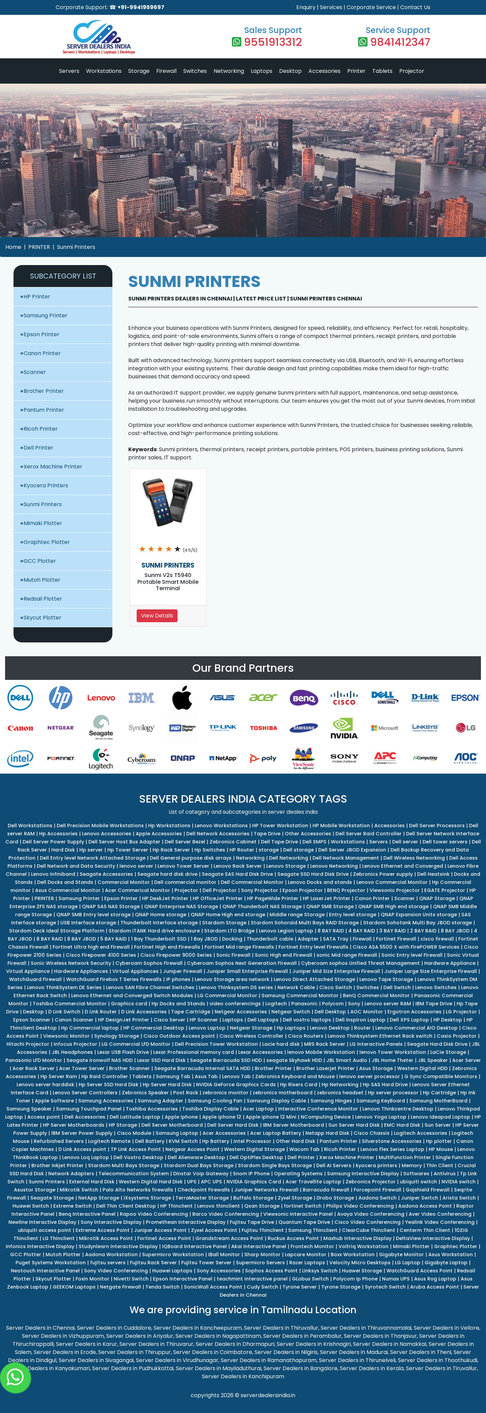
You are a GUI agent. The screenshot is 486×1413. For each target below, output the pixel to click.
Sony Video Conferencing (116, 1270)
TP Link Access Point (136, 1149)
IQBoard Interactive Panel (194, 1246)
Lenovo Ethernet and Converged (402, 866)
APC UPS (211, 1181)
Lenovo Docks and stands (320, 882)
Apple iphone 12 (221, 1117)
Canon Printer (42, 353)
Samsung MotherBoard (438, 1100)
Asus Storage (376, 1068)
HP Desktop (447, 1019)
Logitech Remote (109, 1141)
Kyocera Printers (46, 485)
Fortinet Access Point (164, 1238)
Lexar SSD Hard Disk (161, 1060)
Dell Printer (38, 448)
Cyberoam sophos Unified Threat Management (360, 963)
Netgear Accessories (241, 1011)
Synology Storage (116, 1036)
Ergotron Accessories (414, 1011)
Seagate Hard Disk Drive (437, 1044)
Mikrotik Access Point (106, 1238)
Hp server (91, 849)
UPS (191, 1181)
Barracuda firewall (326, 1189)
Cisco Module (134, 1133)
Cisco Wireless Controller (251, 1036)
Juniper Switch (419, 1197)
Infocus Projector (75, 1044)
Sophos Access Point (271, 1270)
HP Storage (123, 1125)
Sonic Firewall (233, 955)
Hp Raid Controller (104, 1076)
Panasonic (304, 1003)
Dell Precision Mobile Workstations (100, 825)
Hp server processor (393, 1092)
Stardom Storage (224, 922)
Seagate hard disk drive (167, 874)
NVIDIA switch (458, 1181)
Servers (69, 71)
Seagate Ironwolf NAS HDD (99, 1060)
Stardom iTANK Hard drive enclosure (154, 930)
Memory (412, 1165)
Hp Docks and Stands (178, 1003)
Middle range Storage (297, 914)
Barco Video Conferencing (225, 1214)
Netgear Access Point (192, 1149)
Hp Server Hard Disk (167, 1084)
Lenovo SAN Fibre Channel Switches (150, 987)
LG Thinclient (59, 1238)
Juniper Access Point (160, 1230)
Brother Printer (44, 391)
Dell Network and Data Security (76, 866)
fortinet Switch (303, 1206)
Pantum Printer (44, 410)
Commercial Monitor (124, 882)
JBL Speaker (433, 1060)
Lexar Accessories (260, 1052)
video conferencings (235, 1003)
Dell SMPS (314, 841)
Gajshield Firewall (428, 1189)
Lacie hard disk (281, 1044)
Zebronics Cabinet (233, 841)
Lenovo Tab (236, 1076)
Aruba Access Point (434, 1287)
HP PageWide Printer (272, 898)
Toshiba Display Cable (210, 1108)
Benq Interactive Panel (87, 1214)
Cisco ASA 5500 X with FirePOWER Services (406, 947)
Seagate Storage (52, 1197)
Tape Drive (267, 833)
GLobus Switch (310, 1278)
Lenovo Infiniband (53, 874)
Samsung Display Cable (276, 1100)
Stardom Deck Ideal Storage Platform (56, 930)
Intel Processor (252, 1141)
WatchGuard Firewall (35, 979)
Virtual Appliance (28, 971)
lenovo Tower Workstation (392, 1052)
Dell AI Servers (333, 1165)
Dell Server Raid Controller (368, 833)
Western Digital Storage (254, 1149)
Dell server (405, 841)
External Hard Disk (91, 1181)
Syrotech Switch (385, 1287)
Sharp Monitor (262, 1254)
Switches (195, 71)
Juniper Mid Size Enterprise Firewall (336, 971)
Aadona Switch (377, 1197)
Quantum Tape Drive (304, 1222)
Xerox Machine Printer (53, 466)
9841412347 (400, 42)
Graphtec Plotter (47, 542)
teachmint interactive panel (252, 1278)
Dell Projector (219, 890)
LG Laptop (407, 1262)
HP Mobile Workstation (341, 825)
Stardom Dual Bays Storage (199, 1165)
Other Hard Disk (295, 1141)
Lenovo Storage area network (232, 979)
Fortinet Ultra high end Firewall (91, 947)
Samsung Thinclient (313, 1230)
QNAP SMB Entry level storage (93, 914)
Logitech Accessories (420, 1133)
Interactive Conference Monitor (318, 1108)
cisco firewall (437, 938)
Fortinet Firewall (396, 938)
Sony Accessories (219, 1270)
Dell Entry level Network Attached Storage (92, 858)
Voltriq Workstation (363, 1246)
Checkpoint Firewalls (204, 1189)
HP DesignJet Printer (123, 1019)
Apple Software (54, 1100)
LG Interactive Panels (376, 1044)
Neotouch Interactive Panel (45, 1270)
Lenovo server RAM (387, 1003)
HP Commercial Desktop (153, 1028)
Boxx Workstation (353, 1254)
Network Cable (296, 987)
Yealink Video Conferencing (440, 1222)
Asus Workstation (450, 1254)
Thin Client (439, 1165)
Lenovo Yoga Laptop (380, 1117)
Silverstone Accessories (392, 1141)
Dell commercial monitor (185, 882)
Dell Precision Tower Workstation (216, 1044)
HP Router (242, 849)
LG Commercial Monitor (227, 995)
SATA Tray (335, 938)
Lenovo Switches (436, 987)
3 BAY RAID (392, 930)
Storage (139, 71)
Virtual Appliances (135, 971)
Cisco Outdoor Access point (179, 1036)
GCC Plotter (40, 561)
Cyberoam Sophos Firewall (149, 963)
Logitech (276, 1003)
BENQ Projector (346, 890)
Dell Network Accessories (217, 833)
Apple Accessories (159, 833)
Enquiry (306, 7)
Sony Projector (259, 890)
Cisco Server (169, 1019)
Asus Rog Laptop (435, 1278)
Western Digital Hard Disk (151, 1181)
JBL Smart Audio (346, 1060)
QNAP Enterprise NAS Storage (181, 906)
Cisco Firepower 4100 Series (101, 955)
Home (13, 247)
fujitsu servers (108, 1262)
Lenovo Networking (334, 866)
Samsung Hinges (331, 1100)
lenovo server (136, 866)
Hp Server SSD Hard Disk (108, 1084)
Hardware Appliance (450, 963)
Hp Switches (209, 849)
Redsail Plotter (43, 599)
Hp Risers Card (298, 1084)
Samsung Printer (46, 315)
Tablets (382, 71)
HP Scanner (204, 1019)
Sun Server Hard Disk (354, 1125)
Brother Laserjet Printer (325, 1068)
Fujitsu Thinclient (263, 1230)
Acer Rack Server (33, 1068)
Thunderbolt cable (270, 938)
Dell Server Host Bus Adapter (124, 841)
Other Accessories (308, 833)
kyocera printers (376, 1165)
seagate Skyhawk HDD (294, 1060)
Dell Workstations (30, 825)
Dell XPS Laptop (409, 1019)
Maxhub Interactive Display (357, 1238)
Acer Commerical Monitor (137, 890)
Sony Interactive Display (111, 1222)
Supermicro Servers (260, 1262)
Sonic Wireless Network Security (71, 963)
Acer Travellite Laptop (313, 1181)
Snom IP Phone (251, 1173)
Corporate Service (371, 7)
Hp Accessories (58, 833)
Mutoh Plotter (42, 580)
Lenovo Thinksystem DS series (236, 987)
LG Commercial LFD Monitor (136, 1044)
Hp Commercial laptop (90, 1028)
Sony (354, 1003)
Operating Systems (298, 1173)
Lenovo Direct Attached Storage (314, 979)
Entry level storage (352, 914)
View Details (157, 615)
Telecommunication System (134, 1173)
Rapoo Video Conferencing (154, 1214)
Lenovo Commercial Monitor (392, 882)
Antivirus (445, 1173)
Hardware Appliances (81, 971)
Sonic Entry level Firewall (411, 955)
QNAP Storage (437, 898)
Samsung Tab (173, 1076)
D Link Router (101, 1011)
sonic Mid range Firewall (347, 955)
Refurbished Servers (59, 1141)
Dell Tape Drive (279, 841)
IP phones (178, 979)
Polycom (333, 1003)
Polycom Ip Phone (355, 1278)
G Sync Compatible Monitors (440, 1076)
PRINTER (39, 247)
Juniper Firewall (182, 971)
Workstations (104, 71)
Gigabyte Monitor (401, 1254)
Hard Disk (63, 849)
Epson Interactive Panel (182, 1278)
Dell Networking (288, 858)
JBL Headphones (72, 1052)
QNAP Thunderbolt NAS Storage (262, 906)
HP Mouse (441, 1149)
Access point (43, 1117)
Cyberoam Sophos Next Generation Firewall (242, 963)
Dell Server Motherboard (172, 1125)
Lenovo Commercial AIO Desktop (416, 1028)
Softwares (416, 1173)
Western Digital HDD (422, 1068)
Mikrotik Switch (79, 1189)
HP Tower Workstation (280, 825)
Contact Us (415, 7)
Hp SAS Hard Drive (385, 1084)
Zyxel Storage (295, 1197)
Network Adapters (71, 1173)
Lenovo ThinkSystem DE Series (64, 987)
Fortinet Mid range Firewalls (239, 947)
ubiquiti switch (418, 1181)
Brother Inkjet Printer (57, 1165)
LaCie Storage (448, 1052)
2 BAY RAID (423, 930)
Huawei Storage (362, 1270)
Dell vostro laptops (307, 1019)
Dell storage (298, 849)
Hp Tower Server (127, 849)
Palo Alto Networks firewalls (138, 1189)
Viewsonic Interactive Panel (298, 1214)
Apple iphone (181, 1117)
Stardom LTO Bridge (229, 930)
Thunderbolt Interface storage (159, 922)
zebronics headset (340, 1092)
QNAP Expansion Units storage (419, 914)
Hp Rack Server (171, 849)
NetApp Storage (98, 1197)
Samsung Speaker (29, 1108)
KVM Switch (183, 1141)
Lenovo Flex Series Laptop (392, 1149)
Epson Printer (41, 334)
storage (269, 849)
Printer (356, 71)
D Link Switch (64, 1011)
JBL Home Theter (392, 1060)
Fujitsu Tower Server (206, 1262)
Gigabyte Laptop (446, 1262)
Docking (232, 938)
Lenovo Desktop (330, 1028)
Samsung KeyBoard (380, 1100)
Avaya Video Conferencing (370, 1214)
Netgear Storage (251, 1028)
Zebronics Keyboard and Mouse (295, 1076)
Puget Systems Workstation (51, 1262)
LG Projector (461, 1011)
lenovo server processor (369, 1076)
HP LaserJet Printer (326, 898)
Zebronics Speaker (145, 1092)
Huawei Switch (30, 1206)
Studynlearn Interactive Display (118, 1246)
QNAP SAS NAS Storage (111, 906)
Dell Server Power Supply (53, 841)
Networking (229, 71)
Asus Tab (206, 1076)
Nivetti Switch (131, 1278)
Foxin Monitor (92, 1278)
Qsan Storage (261, 1206)
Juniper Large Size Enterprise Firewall (430, 971)
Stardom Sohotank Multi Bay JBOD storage (417, 922)
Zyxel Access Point (214, 1230)
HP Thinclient (176, 1206)
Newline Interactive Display (42, 1222)
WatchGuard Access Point (419, 1270)
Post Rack (185, 1092)
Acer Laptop (258, 1108)
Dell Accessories (84, 1117)
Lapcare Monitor (305, 1254)
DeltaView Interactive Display (433, 1238)
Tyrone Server (299, 1287)
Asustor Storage (34, 1189)
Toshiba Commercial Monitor (70, 1003)
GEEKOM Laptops (74, 1287)
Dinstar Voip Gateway (200, 1173)
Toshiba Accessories (152, 1108)
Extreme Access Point (103, 1230)
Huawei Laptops (172, 1270)
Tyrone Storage (340, 1287)
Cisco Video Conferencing (367, 1222)
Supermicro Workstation (173, 1254)
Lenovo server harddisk (45, 1084)
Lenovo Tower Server (183, 866)
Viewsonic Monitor (66, 1036)
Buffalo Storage (253, 1197)
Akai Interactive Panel (258, 1246)
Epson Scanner (31, 1019)
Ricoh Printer (41, 429)
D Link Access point (82, 1149)
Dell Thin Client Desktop (126, 1206)
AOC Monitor (366, 1011)
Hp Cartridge (439, 1092)
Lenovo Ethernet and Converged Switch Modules (132, 995)
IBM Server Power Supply (81, 1133)
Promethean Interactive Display (185, 1222)
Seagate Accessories (106, 874)
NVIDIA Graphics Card (253, 1181)
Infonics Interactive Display (40, 1246)
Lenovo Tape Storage (386, 979)
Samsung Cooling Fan (215, 1100)
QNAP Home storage (160, 914)
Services (331, 7)
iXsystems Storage (147, 1197)
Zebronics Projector (371, 1181)
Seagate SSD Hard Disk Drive (313, 874)
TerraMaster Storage (202, 1197)
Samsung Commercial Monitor (300, 995)
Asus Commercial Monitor (68, 890)
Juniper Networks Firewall (266, 1189)
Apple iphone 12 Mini (271, 1117)
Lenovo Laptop (207, 1028)
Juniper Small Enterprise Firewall (247, 971)
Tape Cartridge (190, 1011)
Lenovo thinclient (218, 1206)
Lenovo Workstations (221, 825)
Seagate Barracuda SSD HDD (226, 1060)
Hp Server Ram (58, 1076)
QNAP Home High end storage (228, 914)
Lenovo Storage (286, 866)
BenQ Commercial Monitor (376, 995)
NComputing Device (326, 1117)
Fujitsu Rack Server (153, 1262)
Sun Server (438, 1125)
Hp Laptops (291, 1028)
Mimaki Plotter (43, 523)
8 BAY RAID (331, 930)
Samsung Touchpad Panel (89, 1108)
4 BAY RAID (361, 930)
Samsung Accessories (105, 1100)
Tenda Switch (162, 1287)
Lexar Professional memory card (193, 1052)
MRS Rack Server (324, 1044)
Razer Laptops (307, 1262)
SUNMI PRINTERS (167, 565)
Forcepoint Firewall (377, 1189)
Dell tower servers (445, 841)
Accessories (324, 71)
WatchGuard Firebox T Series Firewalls (114, 979)
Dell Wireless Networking (414, 858)
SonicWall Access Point (213, 1287)
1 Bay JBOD (204, 938)
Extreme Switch (72, 1206)
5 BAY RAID (113, 938)
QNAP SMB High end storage (393, 906)
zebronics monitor (225, 1092)
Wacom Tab (304, 1149)
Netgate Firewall (120, 1287)
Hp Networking (340, 1084)
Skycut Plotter (42, 618)
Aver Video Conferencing (440, 1214)
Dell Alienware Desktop (196, 1157)
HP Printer (37, 296)
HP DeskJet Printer (165, 898)
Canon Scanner (74, 1019)
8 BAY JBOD (455, 930)
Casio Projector (457, 1036)
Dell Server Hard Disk (233, 1125)
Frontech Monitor (312, 1246)
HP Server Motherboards (73, 1125)
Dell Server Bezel (185, 841)
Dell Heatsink (433, 874)
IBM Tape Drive (433, 1003)
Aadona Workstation (111, 1254)
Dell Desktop (330, 1011)
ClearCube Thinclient (368, 1230)
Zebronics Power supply (383, 874)
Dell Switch (397, 987)
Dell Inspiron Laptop (360, 1019)
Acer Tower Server (82, 1068)
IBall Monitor (224, 1254)
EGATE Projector (444, 890)
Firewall (166, 71)
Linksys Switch (320, 1270)
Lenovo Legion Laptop (286, 930)
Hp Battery (215, 1141)
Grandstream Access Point (229, 1238)
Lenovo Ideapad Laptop (440, 1117)
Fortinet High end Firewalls (167, 947)
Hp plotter (439, 1141)
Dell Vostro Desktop (138, 1157)
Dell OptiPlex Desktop (256, 1157)
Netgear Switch (290, 1011)
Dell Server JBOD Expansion (352, 849)
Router (362, 1028)
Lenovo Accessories (106, 833)
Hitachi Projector (27, 1044)
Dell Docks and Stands (65, 882)
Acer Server (466, 1060)
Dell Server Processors (437, 825)
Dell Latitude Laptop (135, 1117)
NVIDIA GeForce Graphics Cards (236, 1084)
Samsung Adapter (160, 1100)
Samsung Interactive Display (363, 1173)
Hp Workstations (169, 825)
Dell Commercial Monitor (252, 882)
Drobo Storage (335, 1197)
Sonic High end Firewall (283, 955)
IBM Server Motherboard (293, 1125)
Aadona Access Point (425, 1206)
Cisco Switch (335, 987)
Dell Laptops (262, 1019)
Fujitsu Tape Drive (252, 1222)
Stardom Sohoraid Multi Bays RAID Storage (305, 922)
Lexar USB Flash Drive (123, 1052)
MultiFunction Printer (405, 1157)
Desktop (290, 71)
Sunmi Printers (76, 247)
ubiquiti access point (44, 1230)
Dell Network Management (346, 858)
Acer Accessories (224, 1133)
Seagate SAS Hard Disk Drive (237, 874)
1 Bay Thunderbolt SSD (158, 938)
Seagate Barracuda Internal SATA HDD (202, 1068)
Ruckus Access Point (293, 1238)
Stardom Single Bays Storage (275, 1165)
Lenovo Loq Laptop (85, 1157)
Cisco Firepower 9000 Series (176, 955)
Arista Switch (459, 1197)
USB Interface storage (88, 922)
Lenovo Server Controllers (85, 1092)
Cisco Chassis (371, 1133)
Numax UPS (396, 1278)
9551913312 (273, 42)
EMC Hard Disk (402, 1125)
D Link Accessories (144, 1011)
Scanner (35, 372)
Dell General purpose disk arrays (191, 858)
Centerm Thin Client (425, 1230)
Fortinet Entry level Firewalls (313, 947)
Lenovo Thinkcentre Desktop (397, 1108)
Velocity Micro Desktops (359, 1262)
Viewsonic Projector (395, 890)
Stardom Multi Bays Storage (123, 1165)
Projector (411, 71)
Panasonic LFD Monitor (33, 1060)
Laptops (261, 71)
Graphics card (129, 1003)
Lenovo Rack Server (238, 866)
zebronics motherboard (283, 1092)
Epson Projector (302, 890)
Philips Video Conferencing (360, 1206)
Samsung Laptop (177, 1133)
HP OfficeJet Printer (218, 898)
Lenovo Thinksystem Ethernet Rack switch (380, 1036)
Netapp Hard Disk (327, 1133)
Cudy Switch (262, 1287)
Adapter (308, 938)
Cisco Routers (305, 1036)
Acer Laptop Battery (275, 1133)
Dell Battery (149, 1141)
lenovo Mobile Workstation (321, 1052)
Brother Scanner (129, 1068)
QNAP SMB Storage (330, 906)
